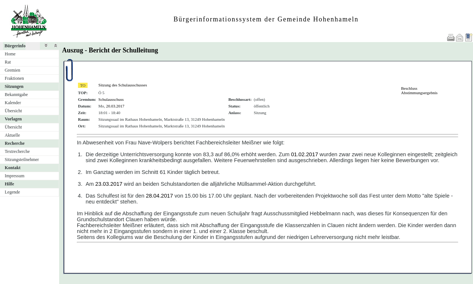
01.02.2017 (304, 154)
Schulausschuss (110, 99)
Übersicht (13, 110)
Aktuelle (12, 135)
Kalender (13, 102)
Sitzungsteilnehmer (22, 159)
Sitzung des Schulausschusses (122, 85)
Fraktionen (14, 78)
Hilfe (9, 184)
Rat (8, 62)
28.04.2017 (159, 196)
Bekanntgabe (16, 94)
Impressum (14, 175)
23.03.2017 (108, 184)
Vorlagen (13, 119)
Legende (12, 192)
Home (10, 54)
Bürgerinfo (14, 45)
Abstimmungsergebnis (419, 92)
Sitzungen (14, 86)
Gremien (12, 70)
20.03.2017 (115, 106)
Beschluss (409, 88)
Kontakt (13, 167)
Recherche (15, 143)
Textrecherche (17, 151)
